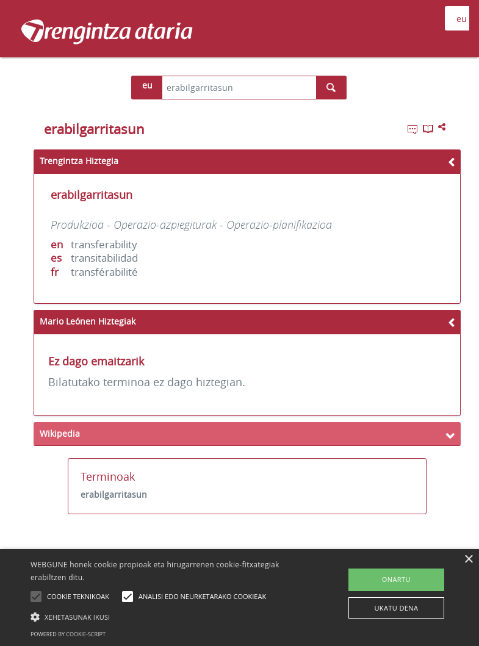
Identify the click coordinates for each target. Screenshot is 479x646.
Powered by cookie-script (68, 634)
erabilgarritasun (114, 494)
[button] (166, 617)
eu (147, 85)
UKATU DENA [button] (396, 607)
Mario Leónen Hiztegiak (87, 321)
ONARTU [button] (396, 579)
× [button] (468, 559)
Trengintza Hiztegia (79, 161)
